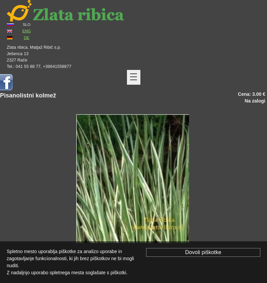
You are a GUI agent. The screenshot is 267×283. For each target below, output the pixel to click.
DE (26, 38)
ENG (27, 31)
